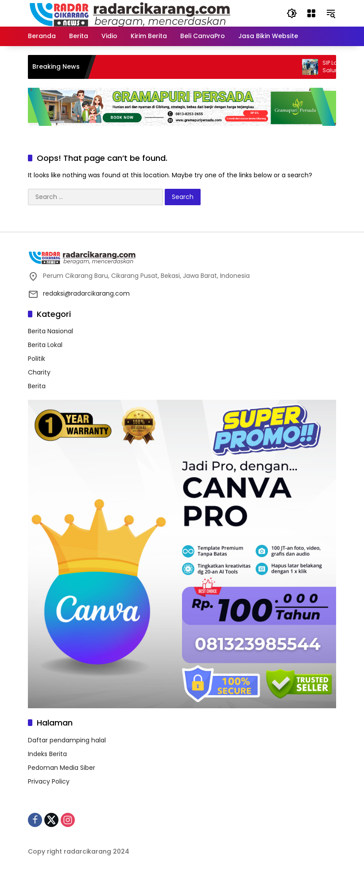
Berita (37, 386)
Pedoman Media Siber (61, 767)
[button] (292, 13)
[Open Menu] (311, 13)
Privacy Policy (49, 781)
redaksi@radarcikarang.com (86, 293)
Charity (39, 372)
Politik (36, 358)
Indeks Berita (47, 753)
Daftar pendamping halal (67, 740)
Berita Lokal (45, 344)
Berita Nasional (50, 331)
